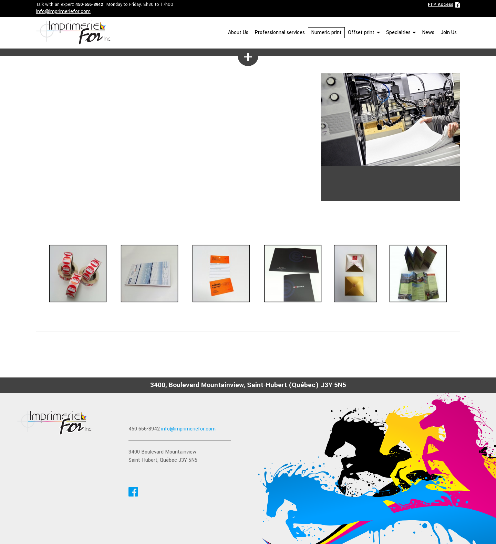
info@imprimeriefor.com (63, 11)
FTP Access (440, 4)
